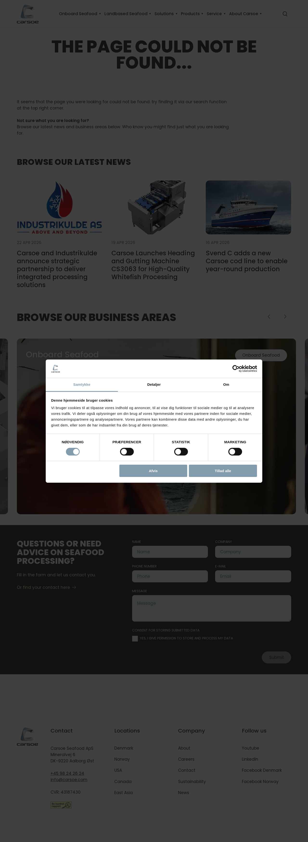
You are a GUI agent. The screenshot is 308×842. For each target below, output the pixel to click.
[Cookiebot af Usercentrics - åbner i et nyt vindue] (236, 368)
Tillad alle (223, 471)
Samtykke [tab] (81, 384)
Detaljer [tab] (154, 384)
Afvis (153, 471)
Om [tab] (226, 384)
